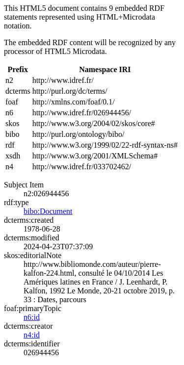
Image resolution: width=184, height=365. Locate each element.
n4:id (32, 335)
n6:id (32, 317)
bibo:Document (48, 211)
